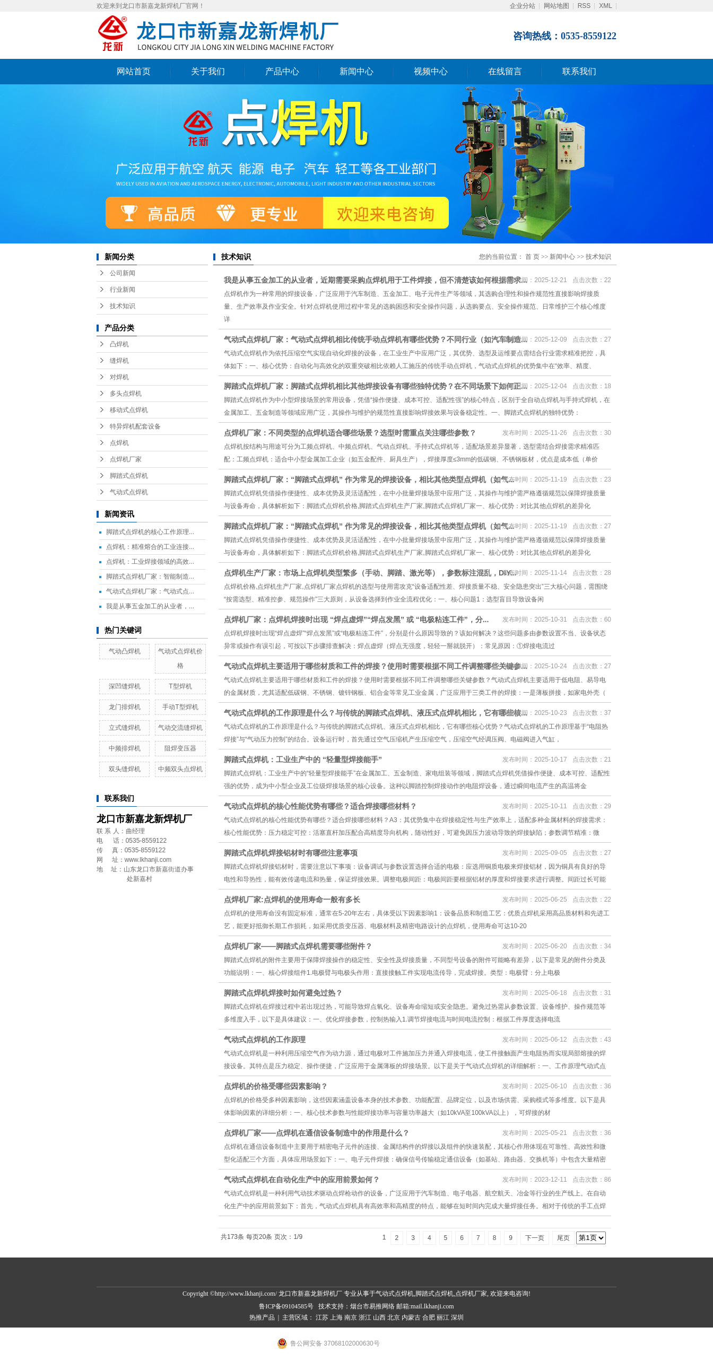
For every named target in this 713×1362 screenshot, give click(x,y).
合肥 (428, 1317)
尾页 (563, 1238)
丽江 (443, 1317)
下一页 (534, 1238)
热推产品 (262, 1317)
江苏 (322, 1317)
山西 (379, 1317)
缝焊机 (119, 360)
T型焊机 (180, 686)
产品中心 (282, 71)
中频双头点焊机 (180, 769)
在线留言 (505, 71)
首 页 (532, 256)
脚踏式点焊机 (129, 475)
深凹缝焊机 (125, 686)
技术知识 (122, 306)
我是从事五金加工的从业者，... (150, 606)
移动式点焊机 (129, 410)
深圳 (457, 1317)
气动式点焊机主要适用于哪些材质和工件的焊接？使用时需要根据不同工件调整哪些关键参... (375, 666)
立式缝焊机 (125, 727)
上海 (336, 1317)
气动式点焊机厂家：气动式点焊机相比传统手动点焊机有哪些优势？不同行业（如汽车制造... (375, 339)
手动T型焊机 (180, 707)
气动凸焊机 (125, 651)
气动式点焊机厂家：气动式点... (150, 591)
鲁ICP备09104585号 (286, 1306)
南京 (350, 1317)
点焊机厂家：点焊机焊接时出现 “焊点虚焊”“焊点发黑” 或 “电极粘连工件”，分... (356, 619)
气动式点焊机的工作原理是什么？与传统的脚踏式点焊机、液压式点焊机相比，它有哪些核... (375, 713)
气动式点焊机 (129, 492)
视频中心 (431, 71)
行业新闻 (122, 289)
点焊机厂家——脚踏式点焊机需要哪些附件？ (298, 946)
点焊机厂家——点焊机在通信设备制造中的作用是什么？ (317, 1133)
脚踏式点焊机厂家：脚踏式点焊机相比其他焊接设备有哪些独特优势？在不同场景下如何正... (375, 386)
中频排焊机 (125, 748)
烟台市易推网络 (372, 1306)
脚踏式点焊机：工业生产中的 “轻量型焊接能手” (303, 759)
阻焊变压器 (180, 748)
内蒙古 (411, 1317)
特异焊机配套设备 (135, 426)
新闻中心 (356, 71)
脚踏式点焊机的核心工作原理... (150, 532)
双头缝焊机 (125, 769)
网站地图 (556, 6)
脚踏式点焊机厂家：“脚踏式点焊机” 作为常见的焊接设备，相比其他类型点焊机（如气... (369, 479)
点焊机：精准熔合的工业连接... (150, 547)
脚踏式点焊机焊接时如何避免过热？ (283, 993)
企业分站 (522, 6)
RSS (584, 6)
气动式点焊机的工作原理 (265, 1039)
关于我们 (208, 71)
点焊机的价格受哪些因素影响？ (276, 1086)
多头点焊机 (126, 393)
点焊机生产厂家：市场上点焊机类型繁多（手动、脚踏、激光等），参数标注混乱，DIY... (370, 573)
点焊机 (119, 443)
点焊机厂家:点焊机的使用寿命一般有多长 (292, 899)
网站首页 (134, 71)
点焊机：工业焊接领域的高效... (150, 561)
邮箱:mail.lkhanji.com (425, 1306)
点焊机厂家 (126, 459)
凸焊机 (119, 344)
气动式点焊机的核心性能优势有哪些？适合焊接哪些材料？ (320, 806)
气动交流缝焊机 (180, 727)
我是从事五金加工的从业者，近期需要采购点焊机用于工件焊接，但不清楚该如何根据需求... (375, 280)
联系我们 (579, 71)
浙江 (365, 1317)
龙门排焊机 (125, 707)
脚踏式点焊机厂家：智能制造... (150, 576)
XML (605, 6)
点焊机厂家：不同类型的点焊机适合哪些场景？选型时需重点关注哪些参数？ (350, 433)
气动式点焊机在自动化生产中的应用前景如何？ (302, 1179)
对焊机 (119, 377)
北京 (393, 1317)
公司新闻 (122, 273)
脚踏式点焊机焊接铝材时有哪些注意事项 (291, 853)
